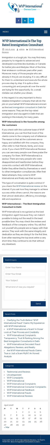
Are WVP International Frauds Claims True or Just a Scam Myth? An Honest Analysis (22, 353)
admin (22, 49)
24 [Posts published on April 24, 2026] (29, 421)
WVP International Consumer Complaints (26, 387)
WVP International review (28, 186)
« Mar (6, 427)
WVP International (15, 381)
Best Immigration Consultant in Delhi (25, 442)
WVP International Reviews (20, 396)
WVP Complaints (15, 378)
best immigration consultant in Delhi (25, 107)
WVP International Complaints (21, 384)
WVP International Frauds (19, 393)
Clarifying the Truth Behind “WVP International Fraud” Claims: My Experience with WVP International (24, 323)
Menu (6, 32)
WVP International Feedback (20, 390)
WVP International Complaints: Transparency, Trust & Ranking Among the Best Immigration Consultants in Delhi (24, 338)
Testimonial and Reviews (18, 372)
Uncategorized (14, 375)
